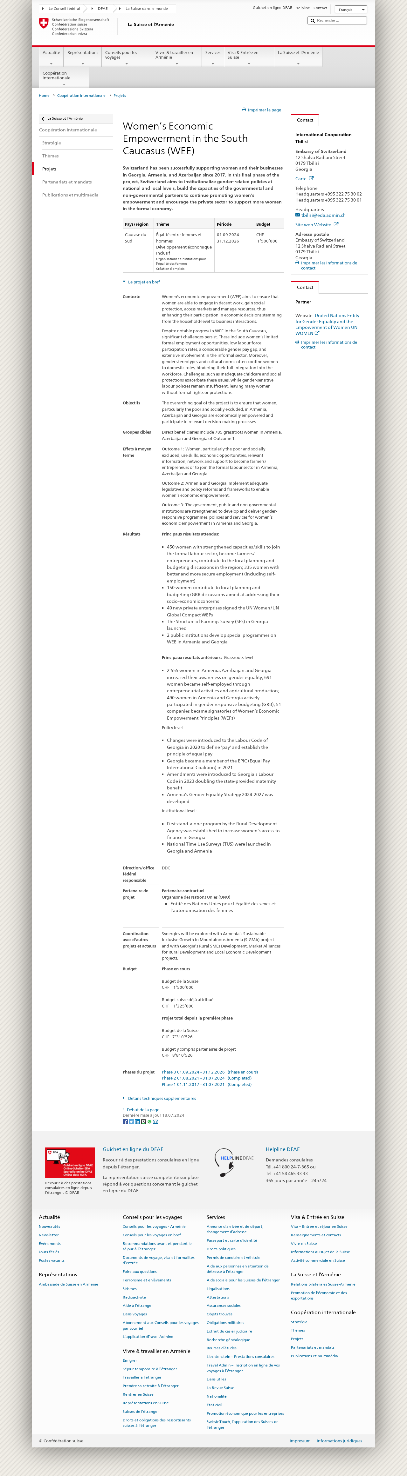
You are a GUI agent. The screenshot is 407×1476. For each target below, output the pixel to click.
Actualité (51, 58)
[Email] (155, 1121)
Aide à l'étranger (138, 1305)
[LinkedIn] (138, 1121)
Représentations (82, 58)
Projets (297, 1339)
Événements (50, 1243)
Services (213, 58)
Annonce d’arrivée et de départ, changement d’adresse (235, 1229)
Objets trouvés (219, 1314)
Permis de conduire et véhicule (233, 1257)
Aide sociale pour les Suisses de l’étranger (243, 1280)
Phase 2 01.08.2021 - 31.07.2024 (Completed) (207, 1078)
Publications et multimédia (314, 1356)
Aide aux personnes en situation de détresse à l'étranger (238, 1268)
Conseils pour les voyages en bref (152, 1235)
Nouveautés (49, 1226)
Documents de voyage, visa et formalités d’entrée (159, 1260)
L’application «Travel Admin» (148, 1336)
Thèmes (298, 1330)
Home (44, 95)
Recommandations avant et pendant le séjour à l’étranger (157, 1246)
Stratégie (299, 1322)
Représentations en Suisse (146, 1403)
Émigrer (130, 1360)
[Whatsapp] (150, 1121)
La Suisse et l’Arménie (298, 58)
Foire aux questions (140, 1271)
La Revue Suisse (220, 1388)
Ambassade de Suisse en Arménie (68, 1284)
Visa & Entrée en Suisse (249, 58)
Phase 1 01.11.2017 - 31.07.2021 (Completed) (207, 1084)
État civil (214, 1405)
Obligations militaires (225, 1322)
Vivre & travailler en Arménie (177, 58)
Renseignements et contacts (316, 1235)
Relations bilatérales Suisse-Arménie (323, 1284)
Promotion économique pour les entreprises (245, 1413)
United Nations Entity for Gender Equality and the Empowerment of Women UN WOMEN (327, 324)
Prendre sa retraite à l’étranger (151, 1386)
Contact (302, 120)
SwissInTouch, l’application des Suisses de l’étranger (243, 1424)
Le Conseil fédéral (64, 8)
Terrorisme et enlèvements (147, 1280)
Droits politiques (221, 1249)
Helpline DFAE (283, 1149)
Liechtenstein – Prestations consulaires (240, 1356)
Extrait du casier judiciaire (229, 1331)
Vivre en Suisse (304, 1243)
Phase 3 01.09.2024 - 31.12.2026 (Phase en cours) (210, 1072)
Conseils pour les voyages (127, 58)
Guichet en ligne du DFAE (133, 1149)
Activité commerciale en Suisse (318, 1260)
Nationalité (217, 1396)
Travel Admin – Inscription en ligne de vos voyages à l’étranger (243, 1368)
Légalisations (218, 1289)
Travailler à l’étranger (142, 1377)
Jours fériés (49, 1252)
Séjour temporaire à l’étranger (150, 1369)
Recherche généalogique (228, 1339)
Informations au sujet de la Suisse (320, 1252)
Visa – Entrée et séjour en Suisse (319, 1226)
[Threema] (144, 1121)
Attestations (218, 1297)
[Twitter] (132, 1121)
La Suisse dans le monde (147, 8)
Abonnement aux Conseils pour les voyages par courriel (161, 1325)
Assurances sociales (224, 1305)
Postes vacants (52, 1260)
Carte (304, 178)
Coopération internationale (64, 79)
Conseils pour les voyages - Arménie (154, 1226)
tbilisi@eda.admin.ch (323, 215)
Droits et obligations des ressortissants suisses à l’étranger (157, 1422)
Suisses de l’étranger (141, 1411)
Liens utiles (216, 1379)
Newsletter (49, 1235)
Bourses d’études (222, 1348)
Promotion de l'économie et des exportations (319, 1295)
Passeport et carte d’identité (232, 1240)
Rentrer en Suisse (138, 1394)
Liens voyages (135, 1314)
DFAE (103, 8)
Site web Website (317, 224)
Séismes (130, 1289)
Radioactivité (134, 1297)
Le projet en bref (143, 282)
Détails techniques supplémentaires (161, 1098)
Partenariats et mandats (313, 1347)
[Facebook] (126, 1121)
